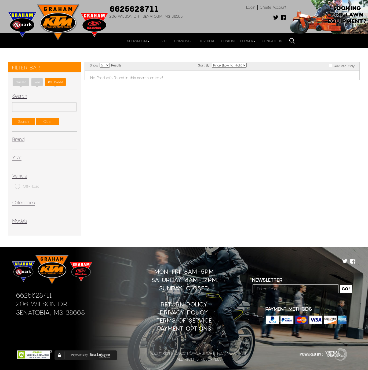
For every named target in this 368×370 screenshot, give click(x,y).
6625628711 (134, 8)
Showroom (138, 41)
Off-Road (27, 186)
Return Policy (184, 304)
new (37, 82)
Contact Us (272, 41)
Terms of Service (184, 320)
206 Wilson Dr (41, 304)
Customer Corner (238, 41)
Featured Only (342, 66)
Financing (182, 41)
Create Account (273, 7)
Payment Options (184, 328)
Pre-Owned (55, 82)
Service (161, 41)
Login (250, 7)
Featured (21, 82)
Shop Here (205, 41)
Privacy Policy (184, 312)
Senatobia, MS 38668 (50, 312)
